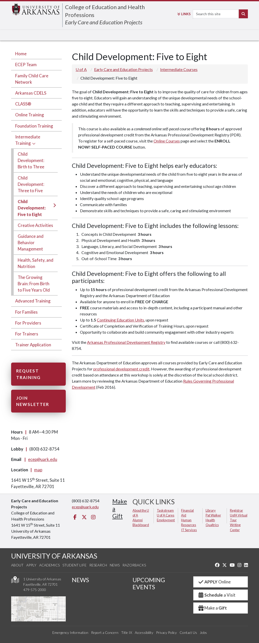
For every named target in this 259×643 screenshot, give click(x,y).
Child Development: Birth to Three (31, 160)
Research (98, 565)
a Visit (216, 595)
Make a (212, 608)
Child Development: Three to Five (31, 184)
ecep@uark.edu (42, 459)
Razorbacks (134, 565)
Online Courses (167, 140)
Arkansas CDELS (30, 93)
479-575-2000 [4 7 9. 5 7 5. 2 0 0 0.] (34, 589)
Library (211, 510)
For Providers (28, 323)
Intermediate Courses (179, 69)
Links (184, 14)
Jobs (203, 632)
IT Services (189, 530)
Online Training (29, 114)
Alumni (138, 520)
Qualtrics (212, 525)
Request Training (28, 374)
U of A (81, 69)
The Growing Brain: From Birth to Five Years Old (34, 284)
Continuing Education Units (120, 319)
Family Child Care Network (31, 79)
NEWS (80, 579)
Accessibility (144, 632)
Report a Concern (104, 632)
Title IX (126, 632)
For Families (26, 312)
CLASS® (23, 103)
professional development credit (121, 368)
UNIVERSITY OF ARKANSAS (54, 556)
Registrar (236, 510)
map (38, 469)
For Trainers (26, 333)
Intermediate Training (27, 140)
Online (214, 581)
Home (21, 53)
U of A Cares (165, 515)
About (17, 565)
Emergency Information (70, 632)
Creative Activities (35, 225)
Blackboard (141, 525)
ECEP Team (26, 64)
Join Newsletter (32, 401)
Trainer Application (33, 344)
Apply (31, 565)
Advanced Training (33, 300)
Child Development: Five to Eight (32, 208)
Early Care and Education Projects (103, 22)
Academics (49, 565)
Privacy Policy (166, 632)
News (115, 565)
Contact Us (188, 632)
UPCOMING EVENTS (149, 583)
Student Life (74, 565)
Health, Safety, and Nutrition (35, 263)
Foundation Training (34, 126)
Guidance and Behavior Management (31, 243)
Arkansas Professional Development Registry (126, 342)
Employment (166, 520)
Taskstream (165, 510)
